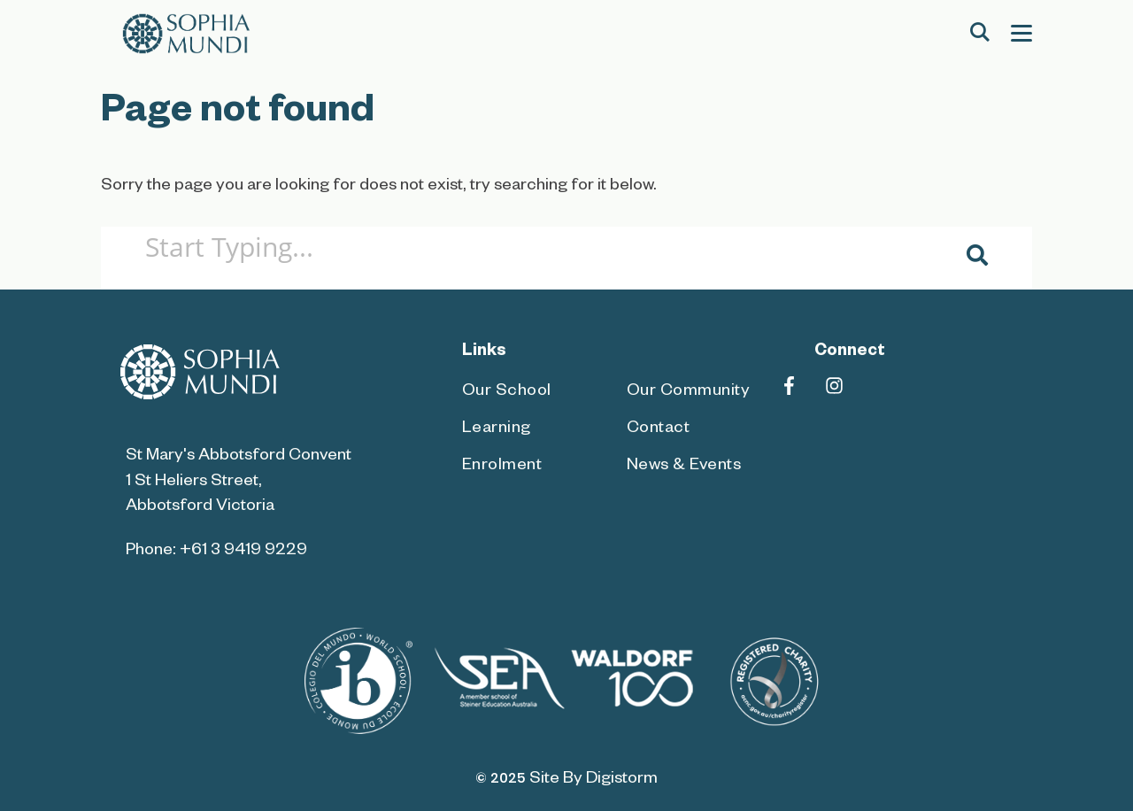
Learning (496, 430)
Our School (506, 392)
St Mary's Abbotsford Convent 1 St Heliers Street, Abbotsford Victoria (238, 482)
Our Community (689, 392)
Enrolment (502, 467)
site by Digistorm (593, 780)
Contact (658, 430)
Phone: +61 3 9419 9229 (216, 552)
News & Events (684, 467)
